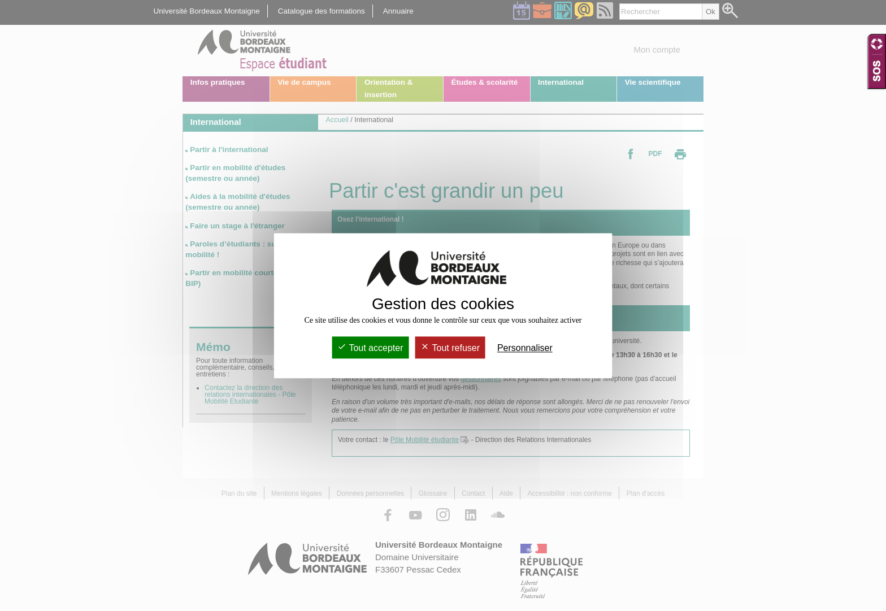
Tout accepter (370, 348)
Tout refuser (450, 348)
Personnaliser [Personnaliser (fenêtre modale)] (525, 348)
